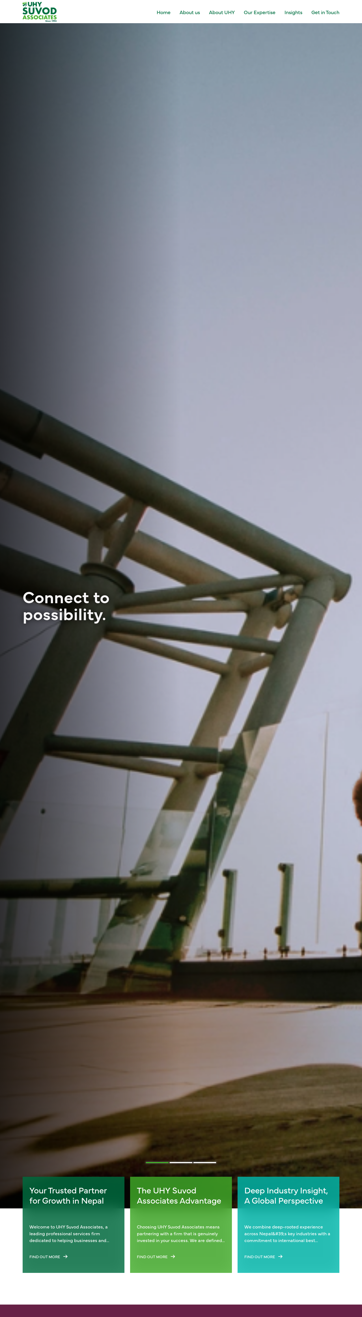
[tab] (157, 1162)
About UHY (222, 12)
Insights (293, 12)
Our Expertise (259, 12)
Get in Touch (325, 12)
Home (164, 12)
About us (190, 12)
